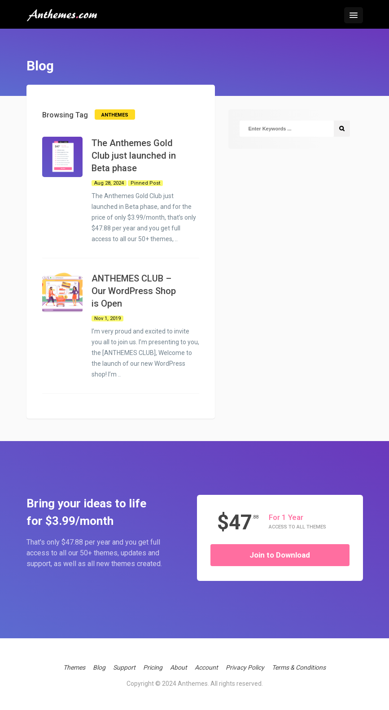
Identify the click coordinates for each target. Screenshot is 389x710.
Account (206, 667)
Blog (99, 667)
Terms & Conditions (299, 667)
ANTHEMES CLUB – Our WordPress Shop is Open (134, 291)
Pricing (152, 667)
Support (124, 667)
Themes (74, 667)
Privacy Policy (245, 667)
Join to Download (279, 554)
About (178, 667)
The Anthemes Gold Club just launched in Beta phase (134, 155)
